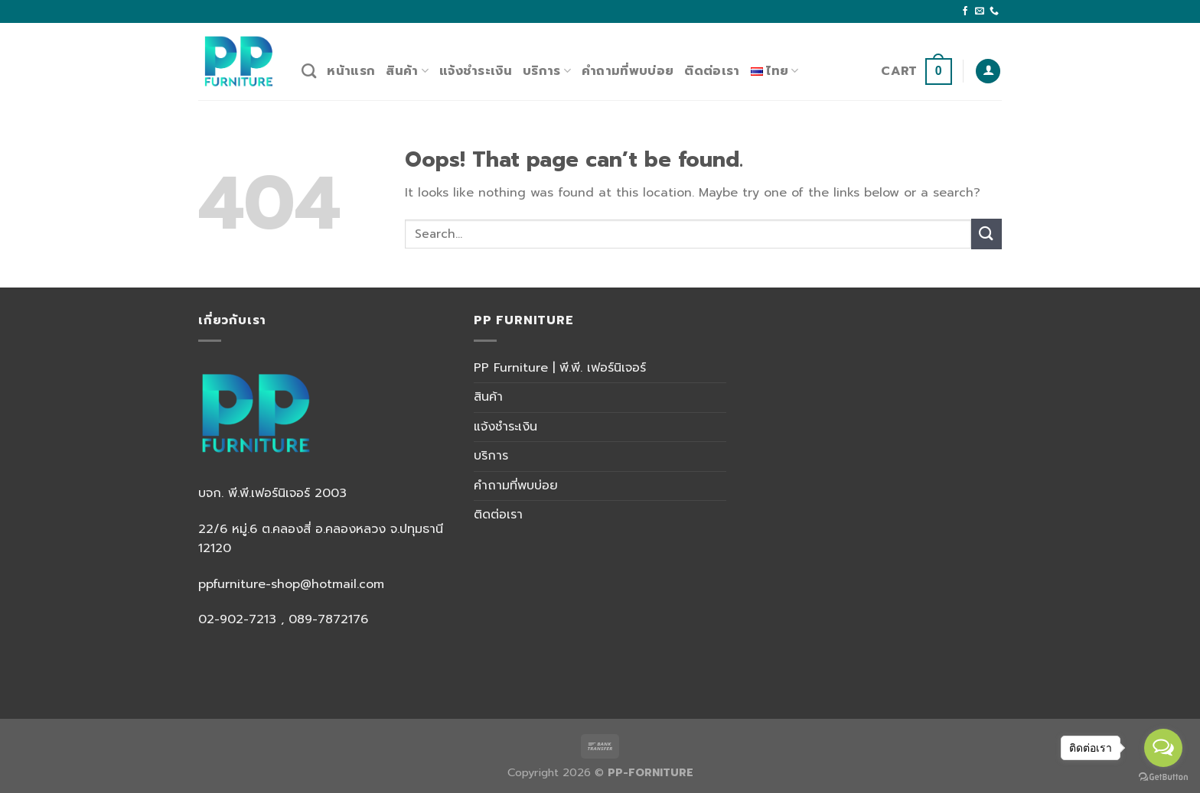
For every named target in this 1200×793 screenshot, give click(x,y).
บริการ (547, 71)
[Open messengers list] (1163, 748)
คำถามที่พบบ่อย (627, 71)
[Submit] (986, 234)
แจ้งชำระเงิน (475, 71)
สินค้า (407, 71)
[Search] (309, 70)
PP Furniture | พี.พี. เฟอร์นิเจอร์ (560, 368)
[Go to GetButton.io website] (1163, 777)
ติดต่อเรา (711, 71)
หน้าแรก (351, 71)
